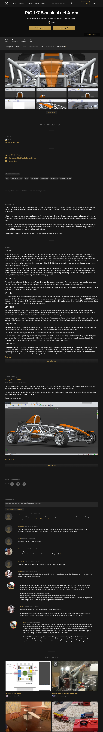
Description (9, 46)
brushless (44, 178)
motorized (34, 178)
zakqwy (20, 571)
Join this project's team (12, 142)
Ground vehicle (65, 178)
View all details (51, 361)
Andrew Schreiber (13, 696)
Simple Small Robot (14, 693)
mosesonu (21, 526)
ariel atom (54, 178)
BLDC (26, 178)
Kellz (19, 538)
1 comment (24, 382)
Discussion (61, 46)
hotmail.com (63, 554)
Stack (37, 3)
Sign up (85, 3)
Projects (13, 3)
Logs (42, 46)
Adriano (20, 549)
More (44, 3)
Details (17, 46)
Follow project (40, 28)
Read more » (9, 357)
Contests (30, 3)
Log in (94, 3)
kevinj (51, 22)
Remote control (16, 178)
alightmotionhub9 (22, 514)
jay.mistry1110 (22, 561)
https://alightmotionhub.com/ (45, 519)
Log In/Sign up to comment (14, 509)
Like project (64, 28)
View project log (51, 465)
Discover (21, 3)
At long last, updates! (13, 379)
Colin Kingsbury (59, 696)
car (7, 178)
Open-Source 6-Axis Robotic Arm (66, 693)
